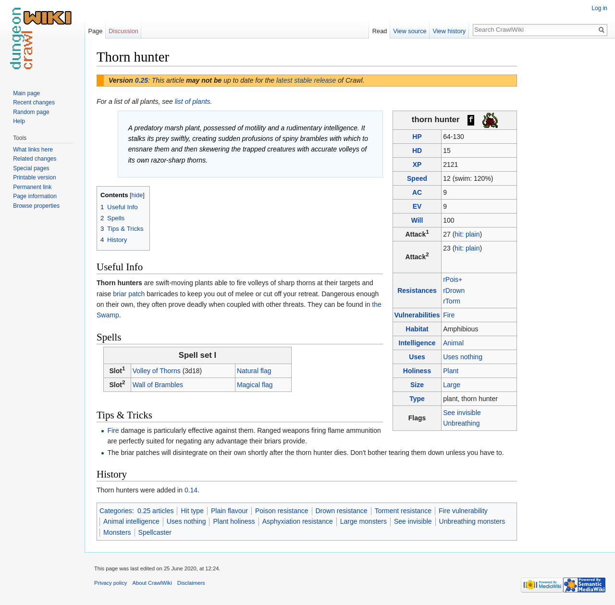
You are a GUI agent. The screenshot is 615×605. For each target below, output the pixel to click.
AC (417, 192)
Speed (417, 178)
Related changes (34, 158)
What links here (33, 149)
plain (473, 234)
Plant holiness (234, 521)
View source (409, 31)
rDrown (454, 290)
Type (417, 399)
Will (417, 220)
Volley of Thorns (157, 371)
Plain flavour (229, 511)
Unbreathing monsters (472, 521)
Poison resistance (281, 511)
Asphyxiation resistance (297, 521)
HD (417, 150)
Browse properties (36, 205)
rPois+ (452, 279)
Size (417, 385)
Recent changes (34, 102)
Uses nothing (462, 357)
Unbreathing (461, 423)
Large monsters (363, 521)
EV (417, 206)
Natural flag (254, 371)
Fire (449, 315)
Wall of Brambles (158, 385)
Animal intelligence (131, 521)
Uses (417, 357)
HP (416, 136)
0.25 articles (155, 511)
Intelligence (417, 343)
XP (417, 164)
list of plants (192, 101)
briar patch (129, 294)
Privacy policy (110, 583)
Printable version (34, 177)
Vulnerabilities (417, 315)
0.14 (190, 490)
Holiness (417, 371)
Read (379, 31)
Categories (115, 511)
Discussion (123, 31)
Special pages (31, 168)
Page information (35, 196)
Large (451, 385)
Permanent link (32, 187)
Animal (453, 343)
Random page (31, 112)
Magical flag (255, 385)
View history (449, 31)
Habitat (417, 329)
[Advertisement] (565, 192)
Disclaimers (191, 583)
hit (458, 234)
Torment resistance (403, 511)
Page (95, 31)
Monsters (117, 532)
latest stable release (306, 80)
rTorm (451, 301)
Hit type (192, 511)
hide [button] (137, 195)
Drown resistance (342, 511)
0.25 (141, 80)
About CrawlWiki (152, 583)
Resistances (417, 290)
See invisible (462, 412)
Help (19, 121)
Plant (450, 371)
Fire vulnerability (463, 511)
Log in (599, 8)
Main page (26, 93)
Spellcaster (155, 532)
